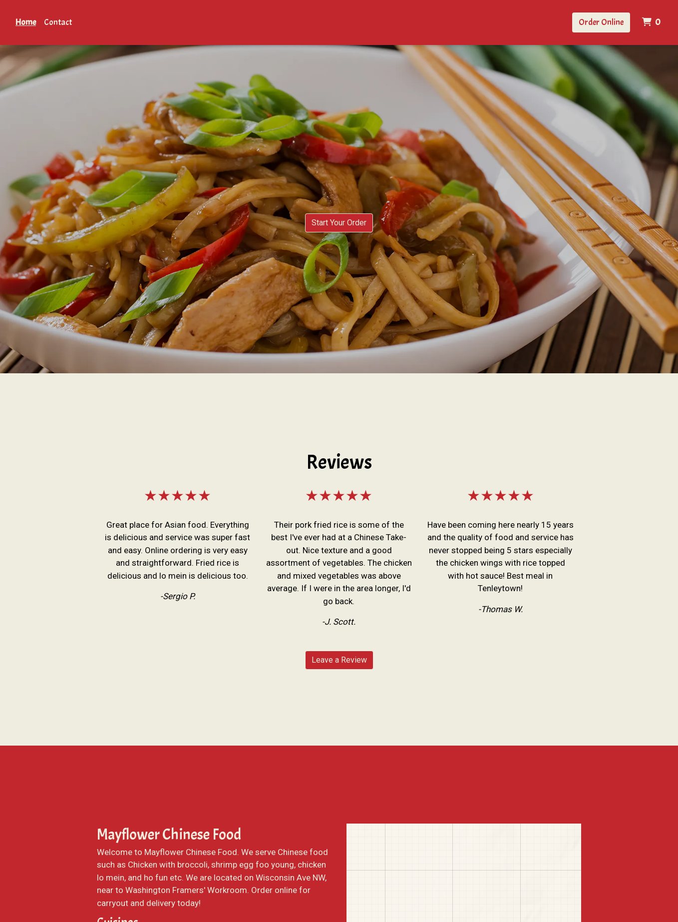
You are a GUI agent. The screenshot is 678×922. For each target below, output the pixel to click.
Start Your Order (339, 222)
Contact (58, 22)
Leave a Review (339, 660)
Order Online (601, 22)
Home (25, 22)
